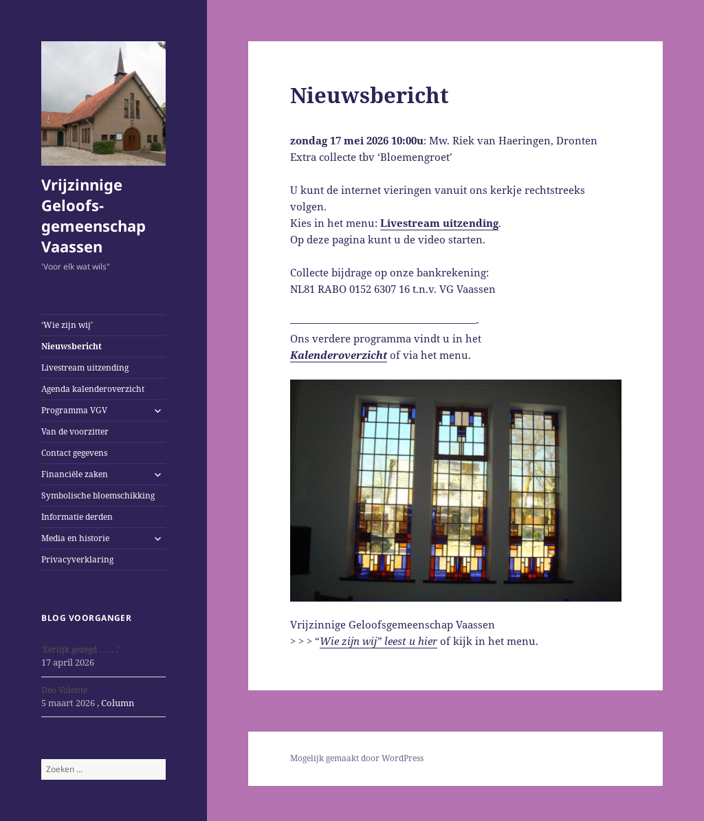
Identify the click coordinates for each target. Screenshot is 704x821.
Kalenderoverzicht (338, 355)
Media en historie (75, 538)
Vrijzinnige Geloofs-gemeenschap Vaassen (93, 215)
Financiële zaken (74, 474)
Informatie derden (77, 517)
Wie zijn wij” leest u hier (378, 641)
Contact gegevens (74, 453)
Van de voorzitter (75, 431)
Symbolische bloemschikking (98, 495)
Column (117, 703)
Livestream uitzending (85, 367)
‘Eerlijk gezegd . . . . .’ (80, 649)
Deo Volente (64, 690)
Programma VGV (74, 410)
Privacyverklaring (77, 559)
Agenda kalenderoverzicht (92, 389)
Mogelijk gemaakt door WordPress (357, 758)
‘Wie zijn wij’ (67, 325)
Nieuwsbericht (71, 346)
